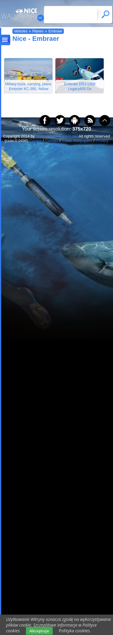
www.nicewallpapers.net (57, 136)
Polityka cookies (74, 630)
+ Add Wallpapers (77, 140)
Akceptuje (39, 630)
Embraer (55, 31)
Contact (51, 140)
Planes (37, 31)
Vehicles (20, 31)
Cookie (36, 140)
